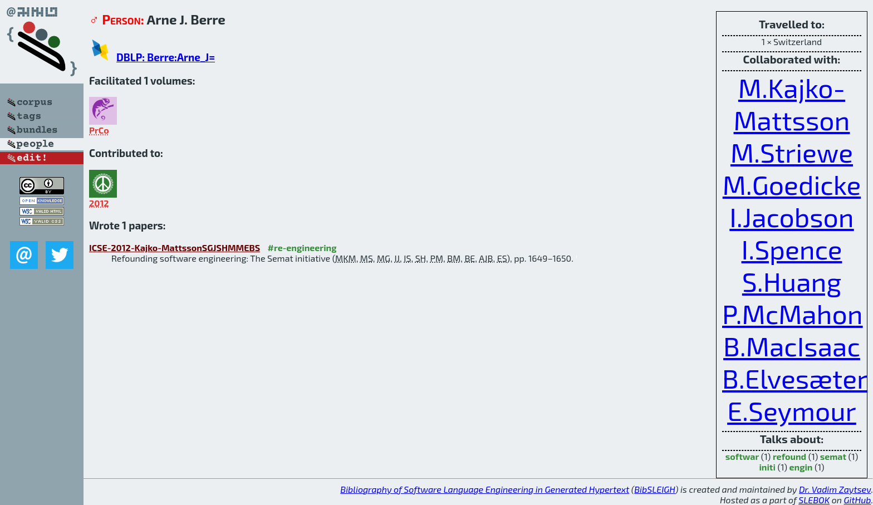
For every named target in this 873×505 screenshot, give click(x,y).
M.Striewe (791, 152)
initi (767, 467)
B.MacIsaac (791, 346)
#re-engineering (302, 247)
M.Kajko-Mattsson (792, 103)
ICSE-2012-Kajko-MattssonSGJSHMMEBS (174, 247)
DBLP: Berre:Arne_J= (165, 57)
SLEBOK (814, 499)
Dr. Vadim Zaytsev (835, 489)
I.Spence (792, 249)
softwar (742, 456)
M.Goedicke (792, 184)
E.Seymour (791, 410)
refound (789, 456)
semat (833, 456)
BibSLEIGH (654, 489)
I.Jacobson (791, 216)
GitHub (857, 499)
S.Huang (791, 281)
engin (801, 467)
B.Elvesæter (794, 378)
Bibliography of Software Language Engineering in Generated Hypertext (484, 489)
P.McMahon (792, 313)
